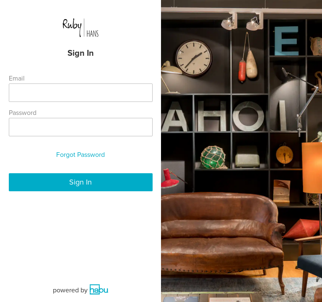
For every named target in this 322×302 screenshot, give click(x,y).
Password (22, 112)
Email (17, 78)
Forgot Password (80, 155)
